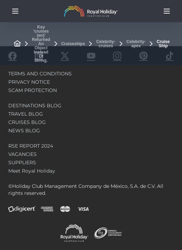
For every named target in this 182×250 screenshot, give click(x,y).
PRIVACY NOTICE (29, 82)
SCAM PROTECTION (32, 90)
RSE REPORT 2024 (30, 146)
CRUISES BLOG (27, 122)
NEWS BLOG (24, 130)
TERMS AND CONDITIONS (40, 73)
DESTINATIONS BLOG (34, 105)
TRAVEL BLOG (25, 114)
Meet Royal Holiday (31, 171)
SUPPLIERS (22, 162)
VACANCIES (22, 154)
